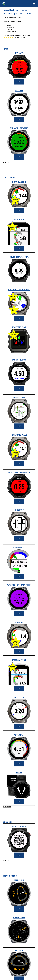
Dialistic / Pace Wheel (19, 289)
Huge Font (19, 510)
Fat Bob (19, 950)
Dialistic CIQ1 (19, 327)
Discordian (19, 917)
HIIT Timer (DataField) (19, 472)
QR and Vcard (19, 826)
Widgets (10, 29)
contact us (12, 18)
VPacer (19, 772)
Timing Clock (19, 697)
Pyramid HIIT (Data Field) (19, 585)
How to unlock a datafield (12, 21)
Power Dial (19, 547)
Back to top (7, 162)
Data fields (11, 27)
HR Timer (19, 90)
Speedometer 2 (19, 660)
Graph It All (19, 397)
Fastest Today (19, 360)
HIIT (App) (18, 53)
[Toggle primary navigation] (34, 3)
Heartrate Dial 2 (19, 435)
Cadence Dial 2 (19, 219)
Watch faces (11, 31)
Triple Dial (19, 735)
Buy (18, 82)
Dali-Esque (19, 880)
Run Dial (19, 622)
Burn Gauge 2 (19, 182)
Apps (9, 25)
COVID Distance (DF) (19, 257)
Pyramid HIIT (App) (19, 128)
